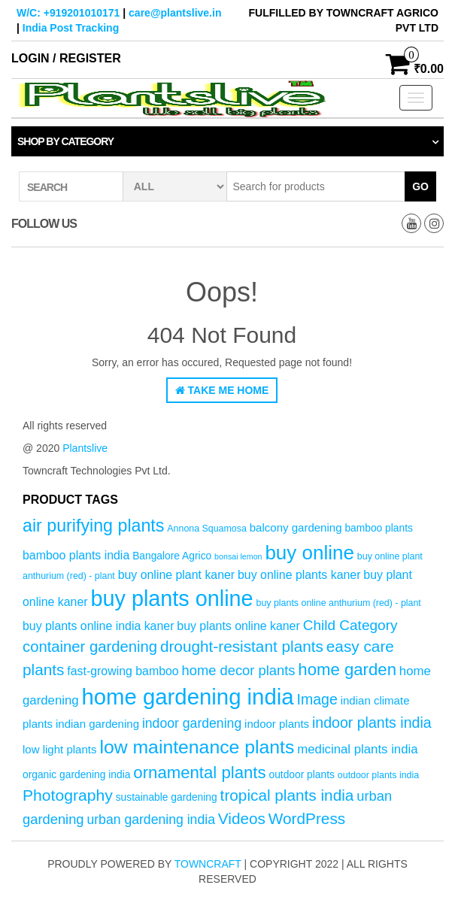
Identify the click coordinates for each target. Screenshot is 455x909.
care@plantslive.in (175, 13)
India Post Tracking (71, 28)
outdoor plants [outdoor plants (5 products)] (301, 774)
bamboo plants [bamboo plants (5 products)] (378, 528)
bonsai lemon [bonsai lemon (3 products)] (238, 556)
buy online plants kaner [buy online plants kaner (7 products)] (299, 574)
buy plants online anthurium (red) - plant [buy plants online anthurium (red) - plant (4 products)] (338, 603)
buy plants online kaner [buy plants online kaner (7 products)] (238, 626)
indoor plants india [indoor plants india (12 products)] (372, 722)
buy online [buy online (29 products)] (309, 552)
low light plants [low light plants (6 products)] (60, 749)
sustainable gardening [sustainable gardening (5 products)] (166, 797)
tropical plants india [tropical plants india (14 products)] (287, 795)
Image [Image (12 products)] (316, 699)
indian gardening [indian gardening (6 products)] (97, 723)
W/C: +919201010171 (68, 13)
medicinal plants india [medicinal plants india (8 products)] (357, 749)
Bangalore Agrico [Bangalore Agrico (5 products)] (171, 556)
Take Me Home (222, 390)
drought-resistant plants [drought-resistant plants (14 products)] (241, 646)
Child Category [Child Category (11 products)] (350, 625)
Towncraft (207, 864)
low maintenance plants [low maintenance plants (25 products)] (196, 747)
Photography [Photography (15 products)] (68, 795)
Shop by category (65, 141)
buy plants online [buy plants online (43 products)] (171, 598)
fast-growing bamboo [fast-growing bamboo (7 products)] (122, 671)
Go (420, 186)
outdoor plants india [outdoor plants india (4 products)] (378, 775)
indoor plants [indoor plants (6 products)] (276, 723)
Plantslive (85, 448)
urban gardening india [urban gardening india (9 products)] (150, 819)
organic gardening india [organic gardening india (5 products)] (76, 774)
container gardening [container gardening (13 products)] (90, 646)
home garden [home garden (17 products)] (347, 669)
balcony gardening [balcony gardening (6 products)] (296, 527)
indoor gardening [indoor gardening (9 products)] (191, 723)
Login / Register (66, 58)
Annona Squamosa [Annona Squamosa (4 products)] (207, 528)
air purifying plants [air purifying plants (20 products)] (93, 525)
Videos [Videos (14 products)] (241, 818)
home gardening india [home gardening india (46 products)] (187, 696)
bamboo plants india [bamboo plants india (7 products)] (76, 555)
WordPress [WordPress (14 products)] (306, 818)
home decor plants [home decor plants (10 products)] (239, 670)
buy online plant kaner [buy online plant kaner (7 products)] (176, 574)
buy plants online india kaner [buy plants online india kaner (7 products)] (98, 626)
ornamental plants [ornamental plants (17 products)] (199, 772)
